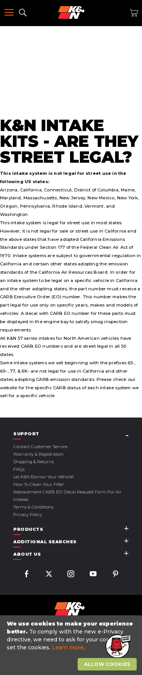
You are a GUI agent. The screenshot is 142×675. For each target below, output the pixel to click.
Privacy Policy (27, 514)
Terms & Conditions (33, 507)
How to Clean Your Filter (38, 484)
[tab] (73, 434)
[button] (117, 647)
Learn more (68, 647)
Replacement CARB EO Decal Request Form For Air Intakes (67, 495)
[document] (72, 645)
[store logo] (71, 12)
